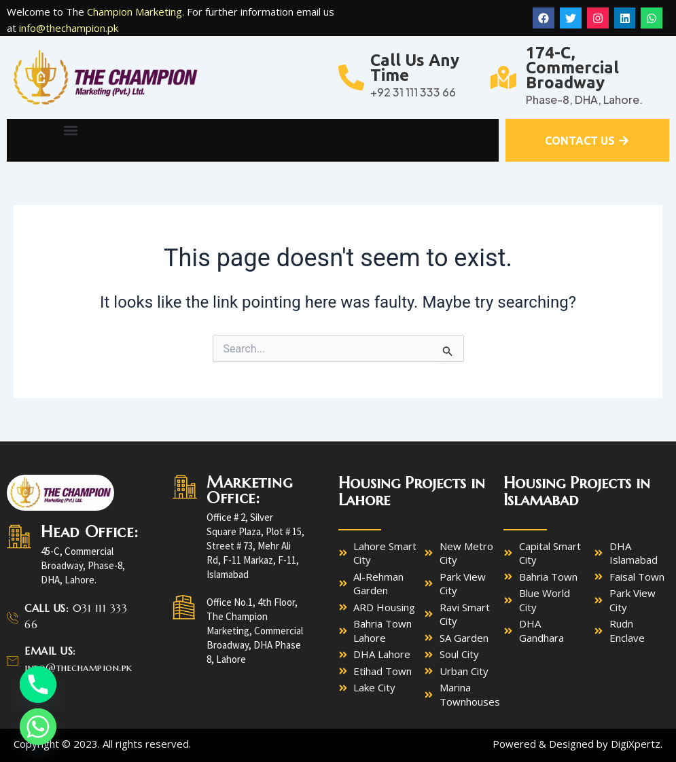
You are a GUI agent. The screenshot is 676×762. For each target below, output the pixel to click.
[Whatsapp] (38, 726)
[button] (71, 130)
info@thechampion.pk (68, 28)
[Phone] (38, 684)
